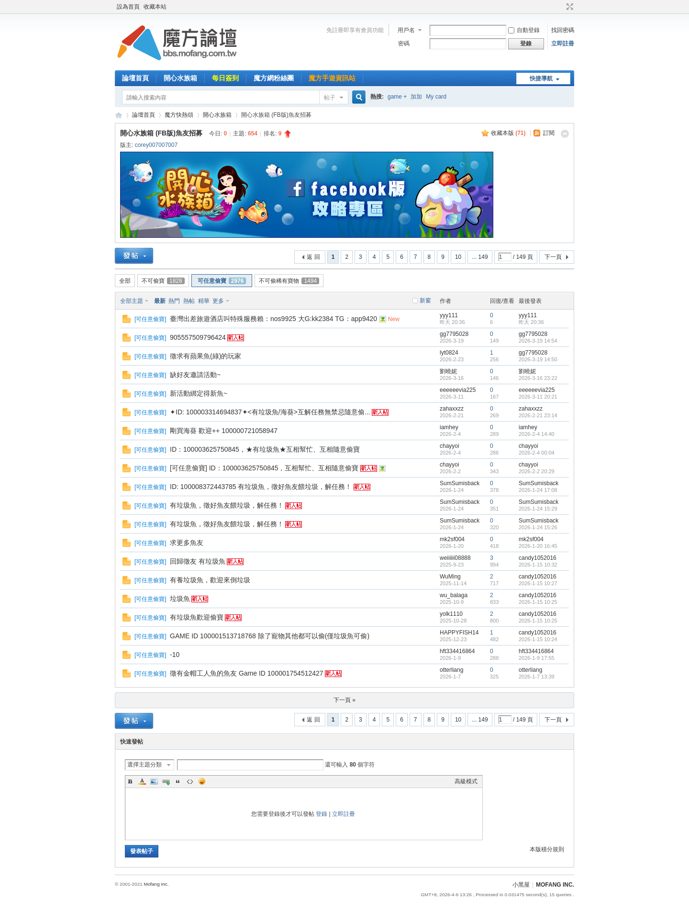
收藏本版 (508, 133)
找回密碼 (562, 30)
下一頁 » (344, 700)
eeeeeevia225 (458, 390)
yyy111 (449, 315)
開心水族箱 (180, 78)
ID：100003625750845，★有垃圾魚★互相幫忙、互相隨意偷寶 (265, 449)
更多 (218, 301)
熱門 (174, 301)
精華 (204, 301)
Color (142, 781)
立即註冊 (562, 43)
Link (166, 781)
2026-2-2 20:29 (537, 471)
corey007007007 (156, 145)
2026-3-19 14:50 (538, 359)
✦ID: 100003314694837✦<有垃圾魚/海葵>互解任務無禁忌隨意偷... (270, 412)
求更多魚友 (186, 542)
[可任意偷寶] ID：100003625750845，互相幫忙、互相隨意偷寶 (264, 468)
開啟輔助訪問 (560, 6)
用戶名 (406, 30)
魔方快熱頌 (179, 114)
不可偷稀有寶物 (289, 281)
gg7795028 (454, 334)
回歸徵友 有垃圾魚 (197, 561)
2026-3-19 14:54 (538, 341)
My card (436, 96)
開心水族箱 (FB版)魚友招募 (161, 133)
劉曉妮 (448, 371)
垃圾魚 (180, 598)
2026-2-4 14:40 (537, 434)
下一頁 (553, 257)
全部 (125, 281)
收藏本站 (155, 6)
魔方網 (118, 115)
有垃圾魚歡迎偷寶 (196, 617)
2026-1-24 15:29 (538, 509)
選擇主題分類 (144, 764)
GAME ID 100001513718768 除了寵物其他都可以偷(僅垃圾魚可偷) (269, 636)
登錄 (321, 814)
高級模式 (466, 781)
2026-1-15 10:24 (538, 639)
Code (190, 781)
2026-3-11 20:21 (538, 397)
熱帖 (189, 301)
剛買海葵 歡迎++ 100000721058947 (224, 430)
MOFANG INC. (555, 884)
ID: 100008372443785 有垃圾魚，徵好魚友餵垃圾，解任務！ (261, 486)
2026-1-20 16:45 (538, 546)
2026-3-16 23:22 (538, 378)
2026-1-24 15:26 (538, 527)
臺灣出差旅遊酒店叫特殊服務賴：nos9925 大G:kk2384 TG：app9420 (273, 318)
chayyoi (449, 446)
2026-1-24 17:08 (538, 490)
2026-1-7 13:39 (537, 676)
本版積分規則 (547, 849)
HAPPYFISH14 (459, 632)
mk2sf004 (452, 539)
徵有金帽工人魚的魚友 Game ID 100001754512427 (246, 673)
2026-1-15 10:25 (538, 602)
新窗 (425, 300)
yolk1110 (451, 614)
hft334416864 (457, 651)
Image (154, 781)
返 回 (313, 257)
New (394, 319)
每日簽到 (225, 78)
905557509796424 (198, 337)
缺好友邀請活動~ (195, 374)
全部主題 (131, 301)
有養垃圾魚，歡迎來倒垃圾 (210, 580)
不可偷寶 (163, 281)
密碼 (404, 43)
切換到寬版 (568, 6)
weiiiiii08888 (455, 558)
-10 (174, 654)
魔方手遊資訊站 (332, 78)
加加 (416, 96)
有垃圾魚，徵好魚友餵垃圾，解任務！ (227, 505)
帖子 (329, 97)
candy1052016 (537, 558)
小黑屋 (521, 884)
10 (458, 257)
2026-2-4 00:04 (537, 453)
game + (397, 96)
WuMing (450, 576)
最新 (160, 301)
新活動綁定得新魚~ (198, 393)
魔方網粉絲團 (274, 78)
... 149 (480, 257)
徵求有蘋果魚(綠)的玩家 (205, 356)
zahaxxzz (452, 408)
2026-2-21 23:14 (538, 415)
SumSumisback (459, 483)
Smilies (202, 781)
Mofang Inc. (156, 884)
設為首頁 (128, 6)
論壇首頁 (135, 78)
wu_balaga (453, 595)
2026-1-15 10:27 (538, 583)
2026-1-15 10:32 (538, 564)
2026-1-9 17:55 (537, 658)
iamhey (449, 427)
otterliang (451, 670)
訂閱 (549, 133)
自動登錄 (524, 30)
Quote (178, 781)
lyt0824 (449, 352)
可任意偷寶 (222, 281)
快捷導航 (541, 78)
